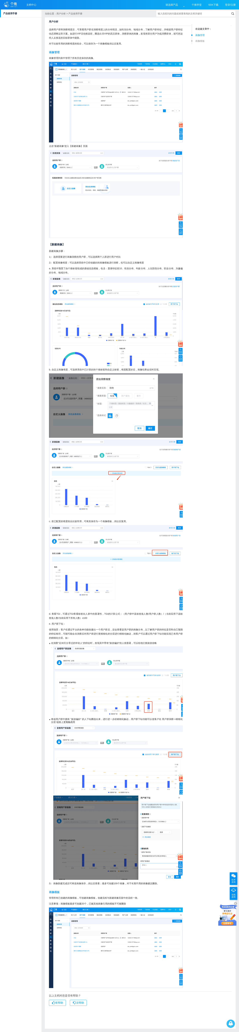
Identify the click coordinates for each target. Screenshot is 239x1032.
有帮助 (57, 1003)
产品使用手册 (10, 13)
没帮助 (78, 1003)
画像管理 (200, 35)
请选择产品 (171, 4)
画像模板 (200, 41)
